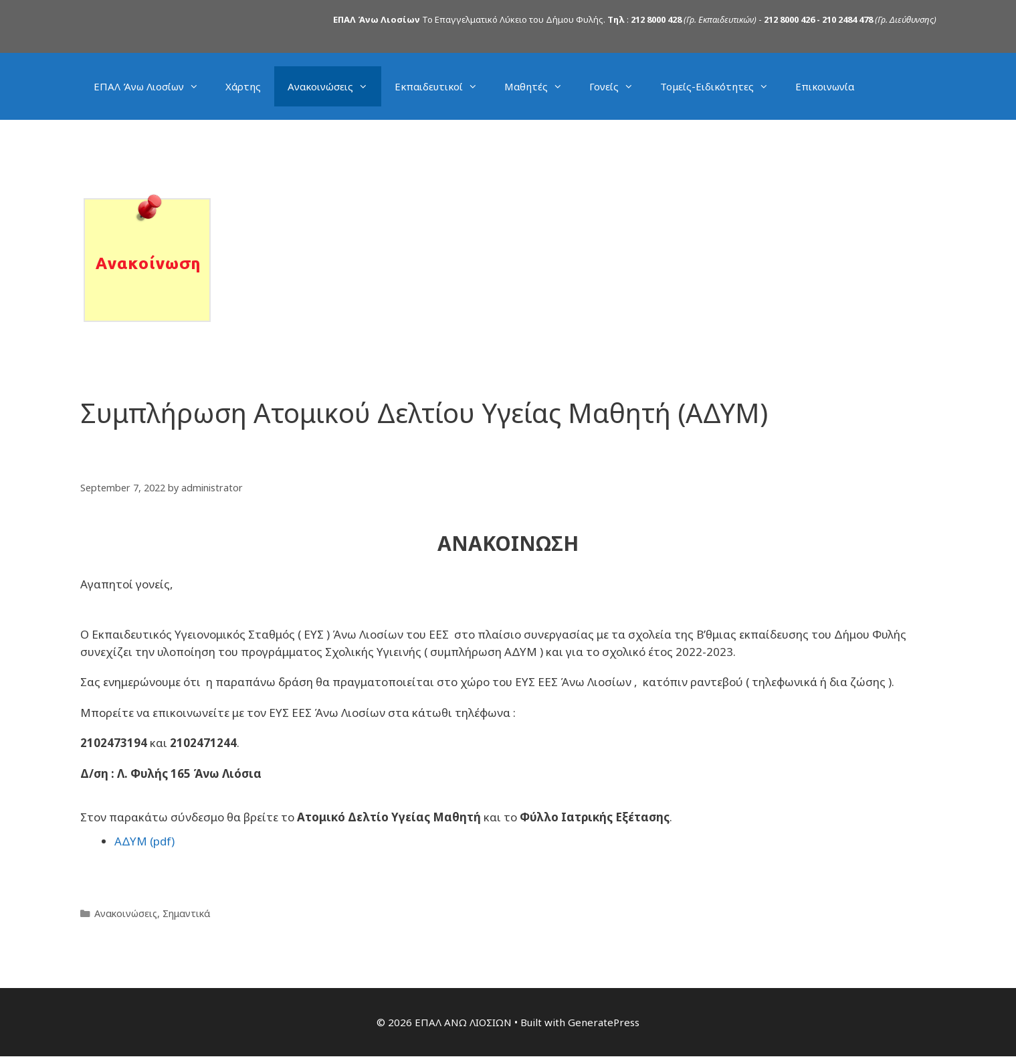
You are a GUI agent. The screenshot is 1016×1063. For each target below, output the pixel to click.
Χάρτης (243, 86)
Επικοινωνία (824, 86)
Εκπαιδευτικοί (443, 86)
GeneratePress (603, 1021)
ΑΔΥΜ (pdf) (144, 841)
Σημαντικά (186, 913)
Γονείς (618, 86)
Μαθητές (540, 86)
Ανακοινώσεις (334, 86)
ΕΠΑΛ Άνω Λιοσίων (153, 86)
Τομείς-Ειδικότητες (721, 86)
